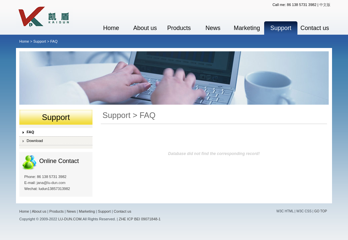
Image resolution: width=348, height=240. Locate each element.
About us (145, 28)
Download (35, 141)
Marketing (247, 28)
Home (111, 28)
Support (280, 28)
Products (179, 28)
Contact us (314, 28)
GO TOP (320, 211)
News (212, 28)
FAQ (30, 132)
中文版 (324, 5)
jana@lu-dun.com (51, 183)
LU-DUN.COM (70, 219)
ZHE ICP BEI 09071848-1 (140, 219)
